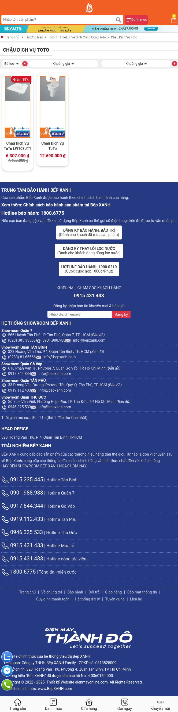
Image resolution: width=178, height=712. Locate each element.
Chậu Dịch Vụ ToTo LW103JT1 (17, 146)
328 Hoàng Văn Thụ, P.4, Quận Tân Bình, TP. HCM (52, 351)
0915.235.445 (22, 479)
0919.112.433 (22, 519)
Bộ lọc (11, 63)
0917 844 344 (16, 373)
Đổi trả (93, 592)
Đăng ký (121, 314)
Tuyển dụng (115, 599)
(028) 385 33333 (18, 340)
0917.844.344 (22, 506)
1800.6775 (18, 571)
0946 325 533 (16, 407)
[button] (25, 63)
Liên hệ (136, 599)
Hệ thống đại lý (87, 599)
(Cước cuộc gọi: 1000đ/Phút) (89, 269)
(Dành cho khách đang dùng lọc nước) (89, 250)
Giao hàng (113, 592)
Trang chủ (9, 37)
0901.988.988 (50, 340)
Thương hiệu (34, 37)
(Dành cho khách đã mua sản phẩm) (89, 232)
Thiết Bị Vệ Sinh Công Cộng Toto (83, 37)
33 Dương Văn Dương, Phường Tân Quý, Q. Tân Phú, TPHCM (61, 385)
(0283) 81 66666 (18, 357)
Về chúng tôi (51, 592)
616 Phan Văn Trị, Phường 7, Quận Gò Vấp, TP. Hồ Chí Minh (60, 368)
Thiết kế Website (60, 682)
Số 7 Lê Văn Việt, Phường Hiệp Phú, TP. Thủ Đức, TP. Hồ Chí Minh (66, 401)
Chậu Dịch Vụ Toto (124, 37)
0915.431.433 (22, 545)
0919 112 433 (16, 390)
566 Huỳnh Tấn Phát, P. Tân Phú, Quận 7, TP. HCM (53, 335)
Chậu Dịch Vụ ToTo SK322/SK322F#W (52, 146)
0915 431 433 (89, 295)
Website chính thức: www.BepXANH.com (38, 688)
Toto (51, 37)
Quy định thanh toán (52, 599)
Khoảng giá (63, 63)
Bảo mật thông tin (142, 592)
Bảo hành (75, 592)
